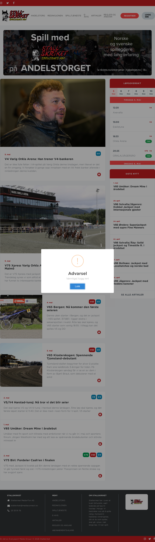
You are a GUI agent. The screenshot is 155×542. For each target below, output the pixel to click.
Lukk (77, 286)
